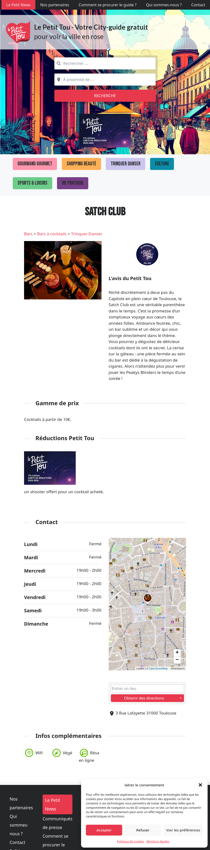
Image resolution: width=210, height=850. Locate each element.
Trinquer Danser (125, 164)
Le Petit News (18, 4)
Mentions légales (157, 841)
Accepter (104, 830)
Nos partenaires (54, 4)
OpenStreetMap (158, 668)
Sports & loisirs (32, 183)
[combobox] (105, 63)
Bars (28, 233)
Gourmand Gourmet (35, 164)
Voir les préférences (183, 830)
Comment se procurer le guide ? (107, 4)
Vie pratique (72, 183)
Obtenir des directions (144, 698)
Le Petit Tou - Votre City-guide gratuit (91, 27)
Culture (162, 164)
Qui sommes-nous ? (164, 4)
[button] (200, 785)
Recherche (105, 95)
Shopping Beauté (81, 164)
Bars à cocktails (51, 233)
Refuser (142, 830)
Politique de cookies (130, 841)
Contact (198, 4)
